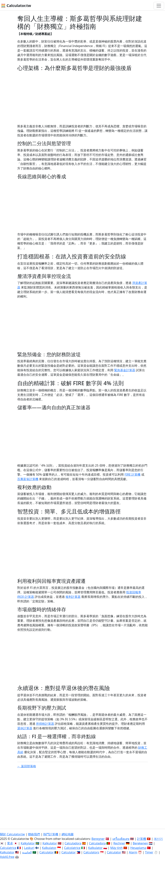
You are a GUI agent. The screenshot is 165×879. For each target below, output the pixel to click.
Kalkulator (49, 843)
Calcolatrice (72, 848)
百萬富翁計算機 (27, 479)
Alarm (133, 852)
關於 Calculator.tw (12, 834)
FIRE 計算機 (133, 474)
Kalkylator (28, 843)
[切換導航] (159, 5)
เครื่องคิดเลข (120, 839)
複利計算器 (73, 597)
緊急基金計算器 (124, 370)
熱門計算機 (50, 834)
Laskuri (29, 848)
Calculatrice (8, 848)
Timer (149, 852)
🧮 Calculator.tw (16, 5)
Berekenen (140, 843)
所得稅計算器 (45, 724)
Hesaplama (138, 848)
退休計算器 (24, 728)
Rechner (119, 843)
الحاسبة (27, 852)
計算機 (141, 839)
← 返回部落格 (26, 766)
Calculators (91, 852)
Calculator (46, 852)
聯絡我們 (34, 834)
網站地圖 (68, 834)
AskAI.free (7, 857)
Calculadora (73, 843)
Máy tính (116, 848)
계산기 (158, 839)
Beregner (98, 839)
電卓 (10, 843)
